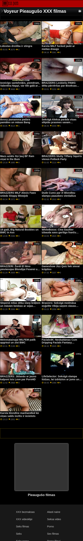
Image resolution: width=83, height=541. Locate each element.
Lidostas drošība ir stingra (16, 46)
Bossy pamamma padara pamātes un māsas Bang (15, 121)
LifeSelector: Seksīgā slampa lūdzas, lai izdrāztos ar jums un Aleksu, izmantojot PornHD (60, 379)
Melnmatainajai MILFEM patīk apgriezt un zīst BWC (17, 341)
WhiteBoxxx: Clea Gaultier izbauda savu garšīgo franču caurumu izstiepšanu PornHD (59, 232)
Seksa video (54, 519)
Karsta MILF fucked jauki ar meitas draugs (58, 47)
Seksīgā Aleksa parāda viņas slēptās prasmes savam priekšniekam (59, 122)
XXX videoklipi (24, 519)
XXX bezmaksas (25, 512)
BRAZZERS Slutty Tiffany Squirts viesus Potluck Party (62, 158)
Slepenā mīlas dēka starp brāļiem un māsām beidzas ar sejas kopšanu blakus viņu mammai (20, 305)
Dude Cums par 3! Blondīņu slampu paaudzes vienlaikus (59, 194)
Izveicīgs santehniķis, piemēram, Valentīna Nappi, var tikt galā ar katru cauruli (20, 85)
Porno (50, 526)
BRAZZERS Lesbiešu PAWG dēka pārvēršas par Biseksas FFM (59, 85)
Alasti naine (53, 512)
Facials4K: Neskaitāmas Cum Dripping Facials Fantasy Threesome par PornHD (59, 342)
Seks (19, 533)
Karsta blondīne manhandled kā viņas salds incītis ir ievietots (19, 414)
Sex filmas (53, 533)
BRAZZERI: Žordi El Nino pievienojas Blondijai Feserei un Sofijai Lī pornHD (19, 269)
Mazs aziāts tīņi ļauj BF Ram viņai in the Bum (17, 158)
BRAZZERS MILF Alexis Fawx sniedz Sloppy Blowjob (18, 194)
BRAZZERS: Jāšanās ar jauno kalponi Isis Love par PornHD (18, 378)
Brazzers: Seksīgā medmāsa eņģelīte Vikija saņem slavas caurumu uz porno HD (59, 305)
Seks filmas (22, 526)
